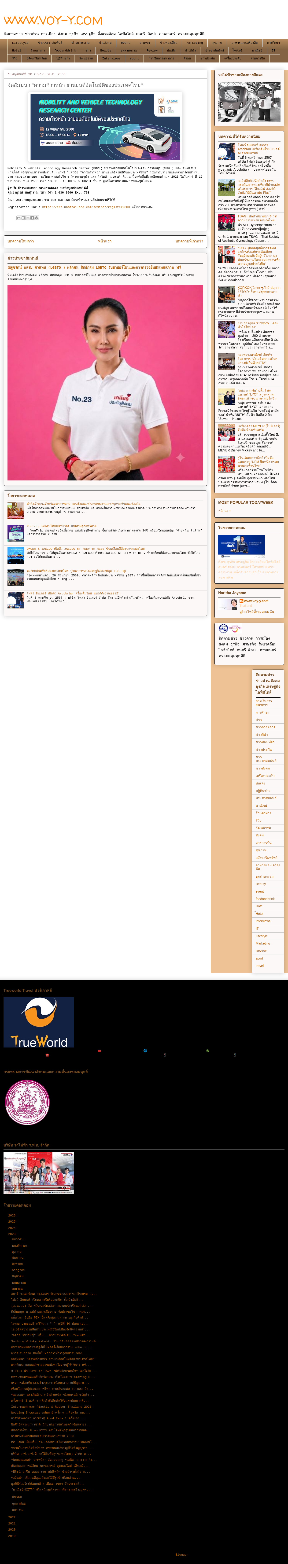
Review (152, 50)
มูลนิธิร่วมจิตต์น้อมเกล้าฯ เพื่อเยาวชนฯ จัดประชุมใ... (48, 1484)
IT (274, 50)
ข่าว (88, 50)
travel (145, 43)
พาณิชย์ (257, 50)
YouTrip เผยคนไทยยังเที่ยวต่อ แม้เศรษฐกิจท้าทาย (61, 526)
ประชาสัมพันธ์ (214, 50)
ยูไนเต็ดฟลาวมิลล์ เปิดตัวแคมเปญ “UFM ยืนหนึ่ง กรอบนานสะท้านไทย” (258, 462)
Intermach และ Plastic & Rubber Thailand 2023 (51, 1407)
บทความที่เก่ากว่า (189, 241)
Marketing (195, 43)
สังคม (187, 58)
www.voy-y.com (256, 601)
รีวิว (14, 58)
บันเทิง (171, 50)
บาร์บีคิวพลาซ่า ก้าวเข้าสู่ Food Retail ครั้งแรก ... (48, 1418)
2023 (12, 1234)
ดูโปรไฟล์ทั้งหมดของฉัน (257, 612)
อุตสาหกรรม (129, 50)
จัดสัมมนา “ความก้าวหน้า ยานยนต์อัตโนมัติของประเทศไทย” (52, 1359)
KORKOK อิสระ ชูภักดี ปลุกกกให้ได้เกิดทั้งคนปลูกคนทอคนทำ (259, 291)
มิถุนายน (19, 1276)
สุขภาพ (217, 43)
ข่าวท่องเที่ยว (168, 43)
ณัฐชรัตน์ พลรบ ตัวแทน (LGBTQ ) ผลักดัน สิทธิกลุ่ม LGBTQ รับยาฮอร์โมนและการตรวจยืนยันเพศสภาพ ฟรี (94, 268)
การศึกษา (273, 43)
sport (134, 58)
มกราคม (18, 1510)
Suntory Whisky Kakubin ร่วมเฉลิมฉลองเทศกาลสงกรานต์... (56, 1341)
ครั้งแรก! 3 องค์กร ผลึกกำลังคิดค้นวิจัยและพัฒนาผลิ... (50, 1401)
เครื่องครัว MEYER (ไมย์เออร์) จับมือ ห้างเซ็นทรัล (259, 428)
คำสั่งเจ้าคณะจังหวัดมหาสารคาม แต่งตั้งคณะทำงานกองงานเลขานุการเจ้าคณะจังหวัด (83, 504)
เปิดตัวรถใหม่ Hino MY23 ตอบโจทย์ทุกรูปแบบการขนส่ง (49, 1430)
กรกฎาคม (19, 1270)
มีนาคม (18, 1497)
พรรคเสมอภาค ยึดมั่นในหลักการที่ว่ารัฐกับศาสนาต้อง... (49, 1353)
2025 (12, 1221)
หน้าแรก (104, 241)
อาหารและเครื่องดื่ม (245, 43)
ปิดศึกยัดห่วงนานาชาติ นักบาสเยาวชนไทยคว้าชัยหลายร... (51, 1424)
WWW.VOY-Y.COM (53, 20)
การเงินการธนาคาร (161, 58)
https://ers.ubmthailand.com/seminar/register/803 (86, 207)
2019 (12, 1536)
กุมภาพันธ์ (20, 1503)
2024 (12, 1228)
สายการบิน (258, 58)
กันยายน (18, 1258)
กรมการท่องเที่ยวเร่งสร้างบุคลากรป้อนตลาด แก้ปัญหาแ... (50, 1383)
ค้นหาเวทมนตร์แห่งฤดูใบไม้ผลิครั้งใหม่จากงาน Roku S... (51, 1347)
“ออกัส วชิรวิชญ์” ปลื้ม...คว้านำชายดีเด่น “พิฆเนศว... (51, 1335)
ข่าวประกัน (207, 58)
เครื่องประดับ (232, 58)
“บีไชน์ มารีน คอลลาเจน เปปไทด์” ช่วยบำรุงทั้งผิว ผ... (50, 1472)
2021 (12, 1523)
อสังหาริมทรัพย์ (36, 58)
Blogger (182, 1555)
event (125, 43)
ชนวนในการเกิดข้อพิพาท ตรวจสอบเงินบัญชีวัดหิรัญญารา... (51, 1448)
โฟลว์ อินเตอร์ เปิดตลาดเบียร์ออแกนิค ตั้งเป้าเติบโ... (47, 1300)
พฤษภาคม (20, 1283)
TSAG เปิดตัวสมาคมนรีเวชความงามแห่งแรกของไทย (257, 218)
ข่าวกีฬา (190, 50)
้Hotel (238, 50)
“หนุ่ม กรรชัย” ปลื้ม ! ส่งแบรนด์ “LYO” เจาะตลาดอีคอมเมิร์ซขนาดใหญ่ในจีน (257, 394)
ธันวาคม (18, 1239)
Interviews (111, 58)
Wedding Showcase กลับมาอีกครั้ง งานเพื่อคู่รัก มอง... (51, 1412)
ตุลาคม (17, 1252)
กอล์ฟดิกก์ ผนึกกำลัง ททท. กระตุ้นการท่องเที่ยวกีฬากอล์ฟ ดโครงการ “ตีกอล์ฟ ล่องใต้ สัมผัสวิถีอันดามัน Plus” (259, 186)
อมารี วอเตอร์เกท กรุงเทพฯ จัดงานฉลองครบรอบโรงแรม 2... (54, 1294)
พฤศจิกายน (20, 1246)
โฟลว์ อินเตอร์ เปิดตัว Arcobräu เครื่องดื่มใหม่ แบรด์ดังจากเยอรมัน (73, 593)
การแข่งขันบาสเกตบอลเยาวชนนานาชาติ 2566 (42, 1436)
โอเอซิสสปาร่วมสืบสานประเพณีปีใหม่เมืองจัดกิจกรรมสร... (50, 1329)
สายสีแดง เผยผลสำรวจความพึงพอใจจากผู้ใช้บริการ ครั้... (51, 1365)
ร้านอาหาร (38, 50)
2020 (12, 1529)
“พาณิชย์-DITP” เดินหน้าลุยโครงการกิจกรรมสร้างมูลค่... (51, 1489)
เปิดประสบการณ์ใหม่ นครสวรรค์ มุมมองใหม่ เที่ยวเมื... (50, 1466)
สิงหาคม (18, 1264)
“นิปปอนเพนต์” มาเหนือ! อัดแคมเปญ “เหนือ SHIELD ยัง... (54, 1460)
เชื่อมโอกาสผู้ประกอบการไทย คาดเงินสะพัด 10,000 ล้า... (52, 1389)
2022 (12, 1517)
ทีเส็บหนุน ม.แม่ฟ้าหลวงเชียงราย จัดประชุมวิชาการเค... (50, 1312)
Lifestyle (20, 43)
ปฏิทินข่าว (63, 58)
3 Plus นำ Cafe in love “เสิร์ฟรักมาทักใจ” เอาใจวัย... (53, 1371)
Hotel (16, 50)
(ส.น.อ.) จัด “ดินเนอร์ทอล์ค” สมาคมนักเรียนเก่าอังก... (52, 1306)
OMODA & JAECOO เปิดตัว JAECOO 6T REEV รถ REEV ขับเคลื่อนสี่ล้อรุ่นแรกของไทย (86, 549)
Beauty (105, 50)
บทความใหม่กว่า (20, 241)
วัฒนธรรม (86, 58)
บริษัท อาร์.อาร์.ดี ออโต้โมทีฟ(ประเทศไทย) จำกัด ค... (51, 1454)
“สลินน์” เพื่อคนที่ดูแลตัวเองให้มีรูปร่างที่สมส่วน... (45, 1478)
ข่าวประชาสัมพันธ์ (50, 43)
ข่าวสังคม (105, 43)
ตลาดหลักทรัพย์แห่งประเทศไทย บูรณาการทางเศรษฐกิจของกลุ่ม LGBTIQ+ (76, 571)
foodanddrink (65, 50)
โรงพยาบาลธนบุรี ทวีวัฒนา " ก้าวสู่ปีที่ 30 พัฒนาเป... (50, 1324)
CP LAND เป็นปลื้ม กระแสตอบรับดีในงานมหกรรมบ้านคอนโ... (54, 1442)
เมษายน (18, 1289)
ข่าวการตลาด (80, 43)
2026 (12, 1215)
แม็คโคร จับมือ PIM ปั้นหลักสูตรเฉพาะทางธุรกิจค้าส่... (49, 1317)
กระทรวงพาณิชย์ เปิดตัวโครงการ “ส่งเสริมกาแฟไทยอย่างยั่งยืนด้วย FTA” (258, 359)
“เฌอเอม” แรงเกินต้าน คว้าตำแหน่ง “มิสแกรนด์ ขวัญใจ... (52, 1395)
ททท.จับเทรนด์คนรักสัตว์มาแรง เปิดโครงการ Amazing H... (53, 1377)
